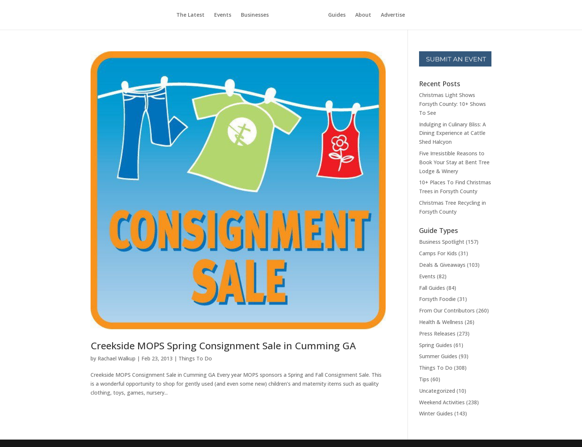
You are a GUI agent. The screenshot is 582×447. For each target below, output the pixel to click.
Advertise (393, 15)
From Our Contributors (447, 310)
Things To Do (195, 358)
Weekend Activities (442, 402)
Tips (424, 379)
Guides (337, 15)
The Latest (190, 15)
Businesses (255, 15)
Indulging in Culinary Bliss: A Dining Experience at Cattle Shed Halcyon (452, 133)
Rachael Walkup (116, 358)
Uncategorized (437, 390)
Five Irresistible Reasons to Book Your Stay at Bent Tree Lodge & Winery (454, 162)
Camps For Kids (438, 253)
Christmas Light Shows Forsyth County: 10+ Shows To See (452, 103)
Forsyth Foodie (437, 298)
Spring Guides (435, 345)
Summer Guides (438, 356)
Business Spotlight (441, 241)
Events (222, 15)
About (363, 15)
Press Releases (437, 333)
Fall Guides (432, 287)
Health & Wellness (441, 321)
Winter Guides (436, 413)
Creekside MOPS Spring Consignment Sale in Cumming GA (223, 345)
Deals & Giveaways (442, 264)
